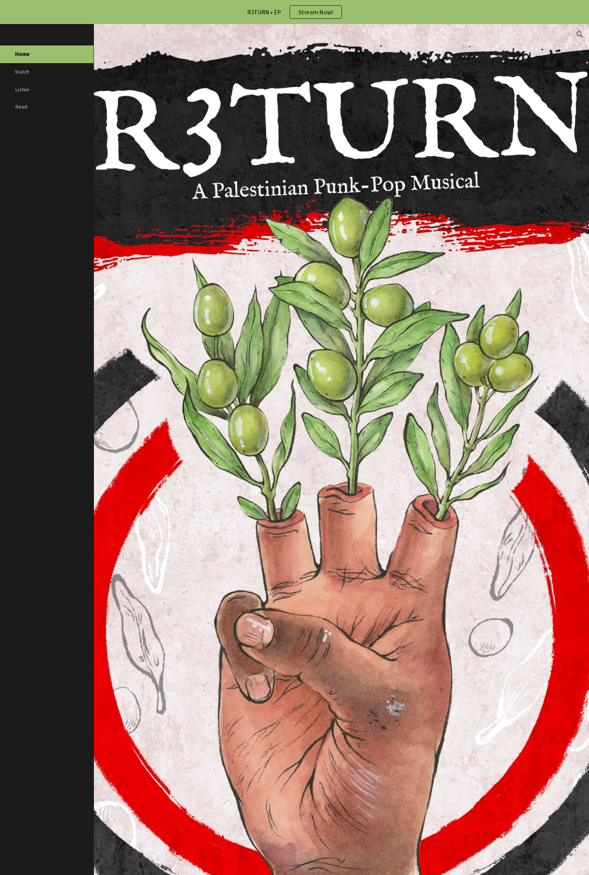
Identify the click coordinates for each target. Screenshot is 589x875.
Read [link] (21, 106)
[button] (580, 35)
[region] (294, 12)
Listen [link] (22, 89)
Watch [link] (22, 71)
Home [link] (22, 54)
